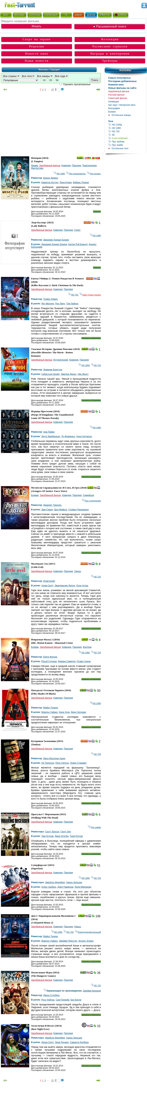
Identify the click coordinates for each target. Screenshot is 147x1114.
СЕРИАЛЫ (34, 15)
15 (44, 80)
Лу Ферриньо (68, 436)
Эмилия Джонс (68, 374)
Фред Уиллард (78, 712)
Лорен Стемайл (78, 763)
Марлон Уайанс (49, 712)
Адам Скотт (47, 585)
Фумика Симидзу (66, 661)
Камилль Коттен (49, 182)
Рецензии (36, 46)
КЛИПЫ (120, 14)
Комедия (66, 165)
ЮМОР (78, 15)
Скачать (97, 211)
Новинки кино (116, 84)
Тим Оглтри (47, 836)
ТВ (66, 15)
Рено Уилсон (62, 763)
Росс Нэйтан (47, 999)
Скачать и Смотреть (91, 338)
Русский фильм (116, 94)
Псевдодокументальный (88, 932)
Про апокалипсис (76, 173)
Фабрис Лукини (81, 182)
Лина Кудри (66, 182)
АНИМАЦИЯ (50, 15)
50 (57, 80)
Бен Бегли (75, 999)
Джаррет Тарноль (52, 505)
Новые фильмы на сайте (122, 88)
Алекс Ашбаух (48, 887)
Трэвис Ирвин (50, 299)
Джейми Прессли (68, 941)
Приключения (89, 165)
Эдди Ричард (62, 1042)
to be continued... (127, 138)
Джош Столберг (51, 995)
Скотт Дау (65, 831)
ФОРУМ (91, 15)
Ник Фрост (83, 374)
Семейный (88, 495)
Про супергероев (91, 501)
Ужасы (77, 571)
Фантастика (37, 168)
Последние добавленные (122, 81)
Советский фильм (117, 98)
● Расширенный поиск (109, 26)
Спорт (77, 230)
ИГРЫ (105, 14)
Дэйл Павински (65, 887)
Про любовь (127, 141)
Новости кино (36, 53)
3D (127, 134)
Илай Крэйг (49, 581)
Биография (114, 108)
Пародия (76, 165)
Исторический (60, 360)
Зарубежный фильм (118, 91)
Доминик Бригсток (52, 369)
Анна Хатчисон (84, 436)
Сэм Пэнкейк (62, 999)
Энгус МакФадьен (50, 436)
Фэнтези (87, 647)
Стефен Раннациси (78, 509)
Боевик (112, 111)
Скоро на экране (37, 39)
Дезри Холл (47, 1042)
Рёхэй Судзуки (49, 661)
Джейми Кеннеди (92, 990)
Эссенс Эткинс (86, 941)
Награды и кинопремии (109, 53)
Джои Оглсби (61, 836)
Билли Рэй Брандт (78, 244)
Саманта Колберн (79, 1042)
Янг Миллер (47, 303)
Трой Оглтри (76, 836)
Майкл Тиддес (50, 707)
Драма (34, 165)
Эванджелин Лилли (64, 585)
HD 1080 (127, 128)
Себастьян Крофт (50, 374)
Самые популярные (119, 78)
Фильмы (125, 70)
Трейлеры (110, 60)
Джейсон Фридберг (55, 882)
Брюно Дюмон (50, 178)
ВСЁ (6, 15)
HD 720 (127, 131)
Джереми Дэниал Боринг (56, 240)
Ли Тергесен (47, 763)
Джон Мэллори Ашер (54, 758)
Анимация (113, 101)
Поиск (94, 80)
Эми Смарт (47, 509)
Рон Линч (60, 303)
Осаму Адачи (84, 661)
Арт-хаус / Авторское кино (121, 105)
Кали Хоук (64, 712)
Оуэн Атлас (82, 585)
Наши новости (37, 60)
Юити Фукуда (50, 657)
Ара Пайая (48, 432)
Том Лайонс (72, 303)
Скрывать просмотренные (76, 84)
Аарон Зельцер (74, 882)
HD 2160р (127, 124)
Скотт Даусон (52, 831)
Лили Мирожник (83, 887)
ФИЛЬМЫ (19, 15)
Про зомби (127, 145)
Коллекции (110, 39)
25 (50, 80)
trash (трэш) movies (90, 295)
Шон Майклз (60, 509)
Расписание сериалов (110, 46)
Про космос (94, 173)
